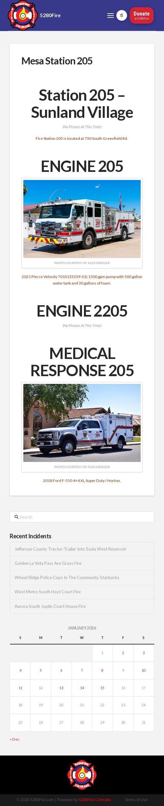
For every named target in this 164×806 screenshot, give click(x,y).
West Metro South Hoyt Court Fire (48, 591)
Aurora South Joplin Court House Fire (50, 606)
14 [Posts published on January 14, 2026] (82, 688)
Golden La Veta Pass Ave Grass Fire (48, 563)
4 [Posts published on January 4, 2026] (20, 670)
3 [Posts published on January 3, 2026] (144, 653)
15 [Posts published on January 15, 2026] (102, 688)
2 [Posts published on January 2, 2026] (123, 653)
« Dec (14, 739)
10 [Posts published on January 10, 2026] (144, 670)
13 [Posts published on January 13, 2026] (61, 688)
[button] (110, 15)
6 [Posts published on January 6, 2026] (61, 670)
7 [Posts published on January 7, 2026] (82, 670)
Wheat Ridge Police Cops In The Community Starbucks (67, 577)
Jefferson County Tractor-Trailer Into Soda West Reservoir (70, 549)
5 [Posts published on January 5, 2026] (41, 670)
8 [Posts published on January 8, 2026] (102, 670)
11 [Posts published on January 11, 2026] (20, 688)
